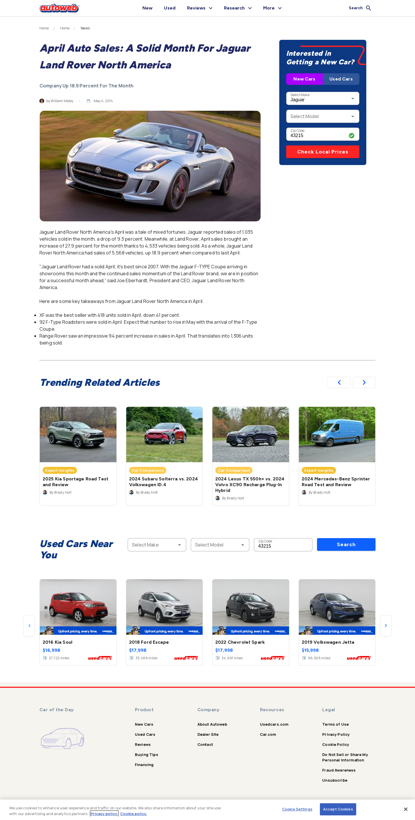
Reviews (143, 744)
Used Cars (340, 79)
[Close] (405, 809)
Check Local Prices (322, 152)
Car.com (268, 734)
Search (346, 544)
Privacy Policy (336, 734)
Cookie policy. (133, 813)
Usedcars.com (274, 724)
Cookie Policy (335, 744)
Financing (144, 764)
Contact (205, 744)
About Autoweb (212, 724)
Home (44, 28)
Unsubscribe (334, 780)
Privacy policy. (104, 813)
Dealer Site (208, 734)
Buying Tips (146, 754)
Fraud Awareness (339, 770)
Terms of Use (335, 724)
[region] (207, 810)
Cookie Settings (297, 809)
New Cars (304, 79)
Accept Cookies (338, 809)
